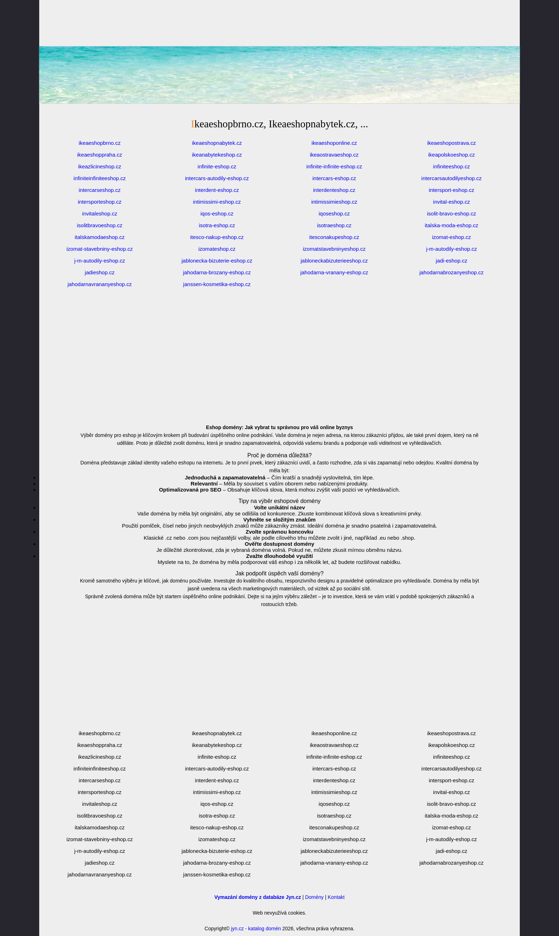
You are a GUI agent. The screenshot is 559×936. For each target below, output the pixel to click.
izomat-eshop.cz (451, 237)
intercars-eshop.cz (334, 178)
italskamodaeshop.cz (99, 237)
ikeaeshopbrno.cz (100, 143)
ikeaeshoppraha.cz (99, 155)
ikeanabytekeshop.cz (217, 155)
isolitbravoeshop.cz (100, 225)
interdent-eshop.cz (217, 190)
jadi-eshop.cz (451, 261)
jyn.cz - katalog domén (256, 928)
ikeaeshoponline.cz (334, 143)
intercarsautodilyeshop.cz (451, 178)
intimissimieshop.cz (334, 202)
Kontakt (336, 897)
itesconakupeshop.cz (334, 237)
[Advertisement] (279, 93)
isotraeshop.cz (334, 225)
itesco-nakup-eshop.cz (216, 237)
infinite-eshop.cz (217, 166)
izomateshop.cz (216, 249)
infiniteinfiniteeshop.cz (99, 178)
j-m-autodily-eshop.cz (451, 249)
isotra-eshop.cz (217, 225)
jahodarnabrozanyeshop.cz (451, 272)
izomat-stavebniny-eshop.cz (100, 249)
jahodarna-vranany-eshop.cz (334, 272)
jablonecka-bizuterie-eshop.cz (216, 261)
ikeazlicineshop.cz (99, 166)
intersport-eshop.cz (452, 190)
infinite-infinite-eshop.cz (334, 166)
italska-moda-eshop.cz (451, 225)
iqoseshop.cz (334, 213)
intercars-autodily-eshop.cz (217, 178)
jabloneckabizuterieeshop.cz (334, 261)
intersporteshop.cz (100, 202)
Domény (314, 897)
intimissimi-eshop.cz (217, 202)
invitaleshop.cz (99, 213)
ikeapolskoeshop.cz (451, 155)
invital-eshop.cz (451, 202)
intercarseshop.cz (100, 190)
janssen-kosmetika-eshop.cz (217, 284)
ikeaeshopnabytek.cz (217, 143)
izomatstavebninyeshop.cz (334, 249)
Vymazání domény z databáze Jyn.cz (257, 897)
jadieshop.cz (99, 272)
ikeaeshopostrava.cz (451, 143)
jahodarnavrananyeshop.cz (99, 284)
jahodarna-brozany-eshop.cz (217, 272)
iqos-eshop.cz (217, 213)
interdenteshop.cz (334, 190)
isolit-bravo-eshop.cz (451, 213)
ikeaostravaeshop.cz (334, 155)
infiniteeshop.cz (451, 166)
